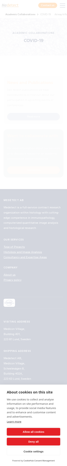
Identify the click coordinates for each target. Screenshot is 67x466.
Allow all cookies (33, 431)
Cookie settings (34, 451)
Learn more (14, 421)
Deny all (33, 441)
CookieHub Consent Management (39, 461)
